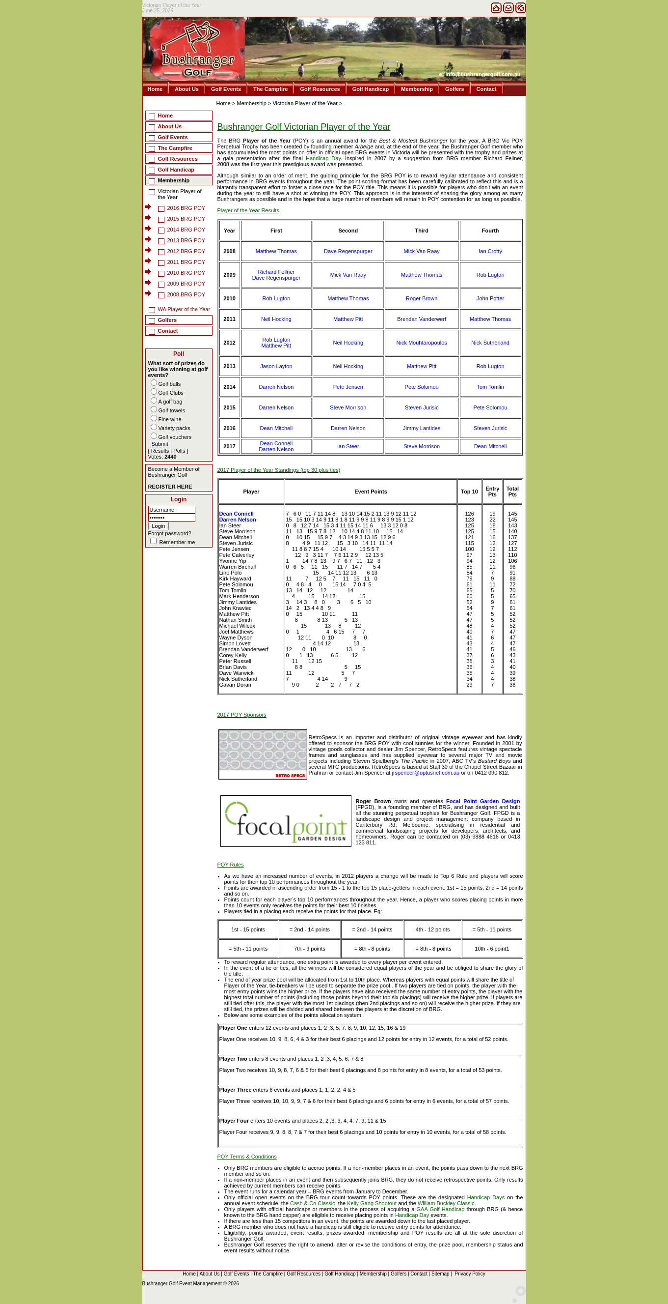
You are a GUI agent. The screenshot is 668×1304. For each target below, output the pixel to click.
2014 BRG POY (186, 229)
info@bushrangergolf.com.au (482, 74)
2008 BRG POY (186, 294)
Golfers (454, 89)
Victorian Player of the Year (305, 103)
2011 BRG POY (186, 262)
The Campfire (270, 89)
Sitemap (440, 1273)
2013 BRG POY (186, 240)
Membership (417, 89)
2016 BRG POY (186, 208)
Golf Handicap (370, 89)
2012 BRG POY (186, 251)
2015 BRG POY (186, 219)
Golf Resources (320, 89)
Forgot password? (169, 533)
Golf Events (226, 89)
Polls (179, 451)
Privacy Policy (470, 1273)
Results (160, 451)
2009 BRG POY (186, 284)
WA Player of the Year (184, 309)
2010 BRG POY (186, 273)
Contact (487, 89)
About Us (187, 89)
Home (155, 89)
